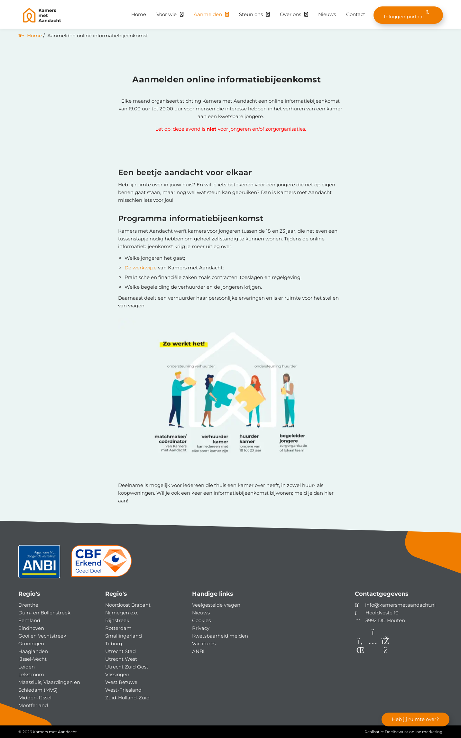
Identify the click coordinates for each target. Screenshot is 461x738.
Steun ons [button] (251, 14)
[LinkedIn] (361, 651)
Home (138, 14)
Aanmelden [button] (208, 14)
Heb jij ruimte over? (415, 719)
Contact (355, 14)
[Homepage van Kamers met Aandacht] (63, 15)
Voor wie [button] (166, 14)
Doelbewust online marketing (413, 731)
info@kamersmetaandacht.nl (400, 605)
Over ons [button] (290, 14)
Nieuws (327, 14)
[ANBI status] (39, 564)
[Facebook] (385, 651)
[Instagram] (373, 651)
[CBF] (101, 564)
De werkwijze (140, 268)
